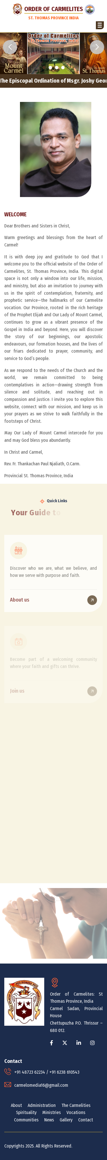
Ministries (51, 1112)
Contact (85, 1120)
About (16, 1105)
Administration (42, 1105)
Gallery (66, 1120)
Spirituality (26, 1112)
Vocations (75, 1112)
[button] (100, 25)
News (49, 1120)
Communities (26, 1120)
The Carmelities (75, 1105)
